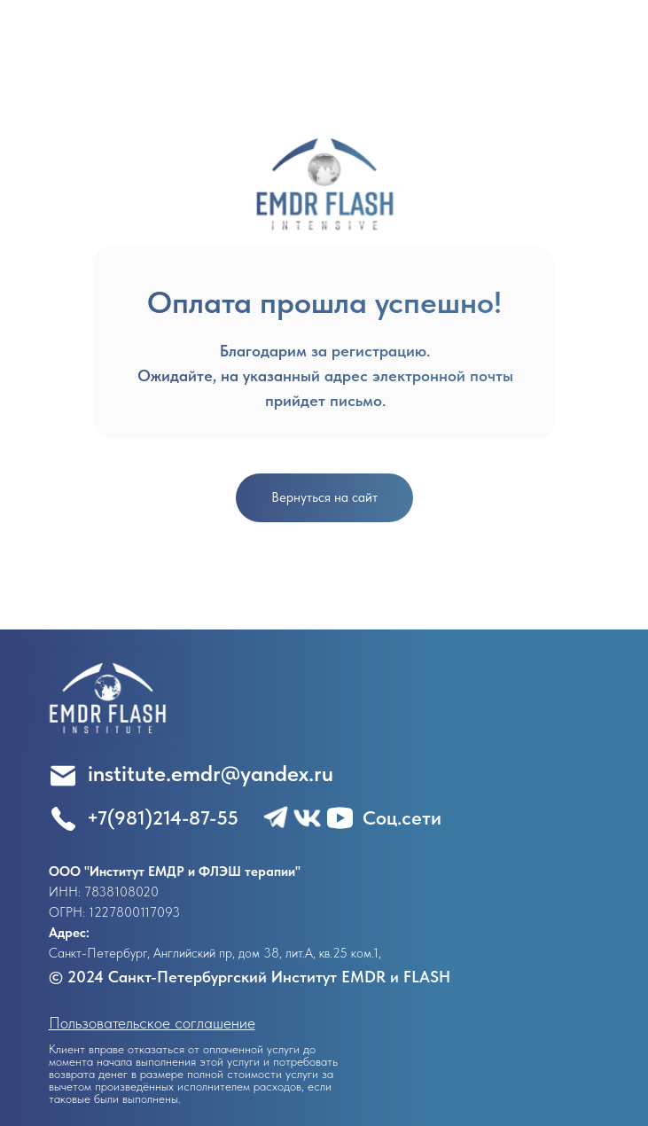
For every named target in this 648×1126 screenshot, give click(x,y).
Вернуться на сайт (324, 497)
